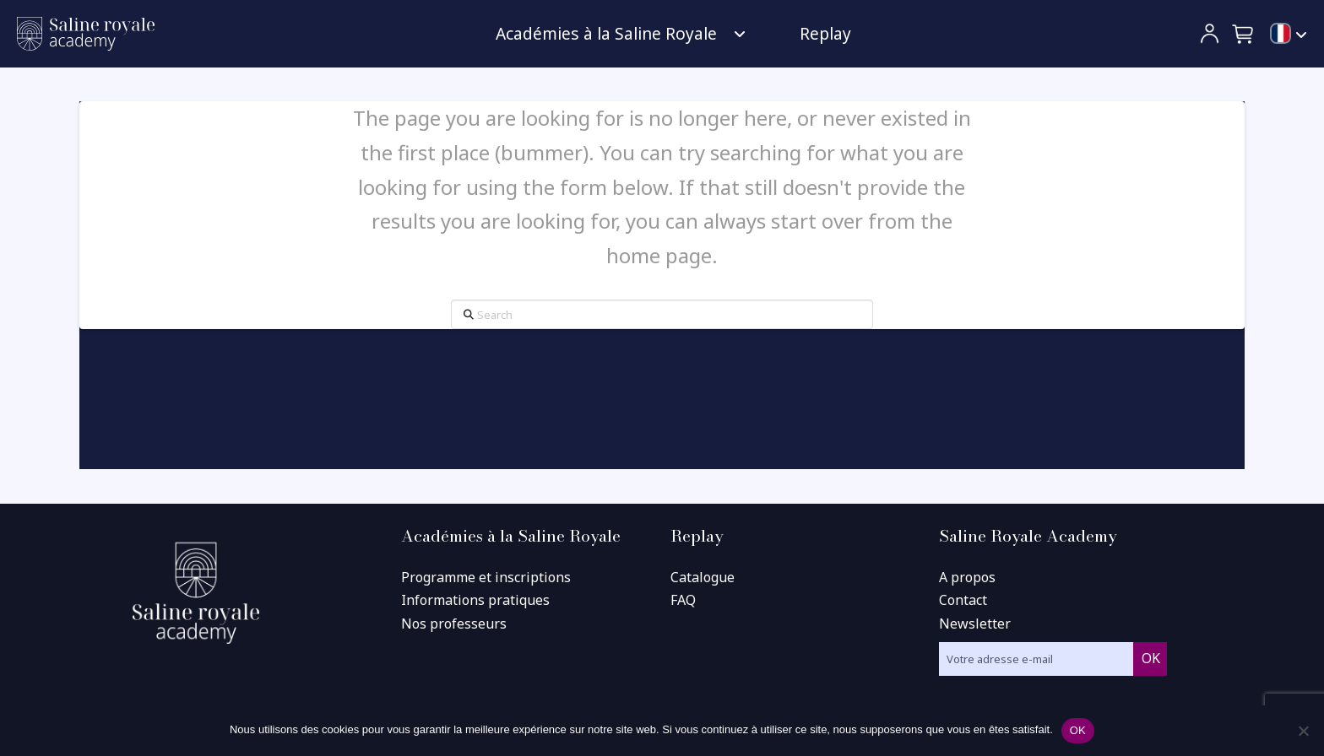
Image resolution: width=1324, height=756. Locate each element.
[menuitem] (1288, 35)
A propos (967, 577)
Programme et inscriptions (486, 577)
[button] (1244, 34)
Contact (963, 600)
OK (1078, 730)
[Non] (1302, 730)
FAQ (683, 600)
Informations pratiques (475, 600)
